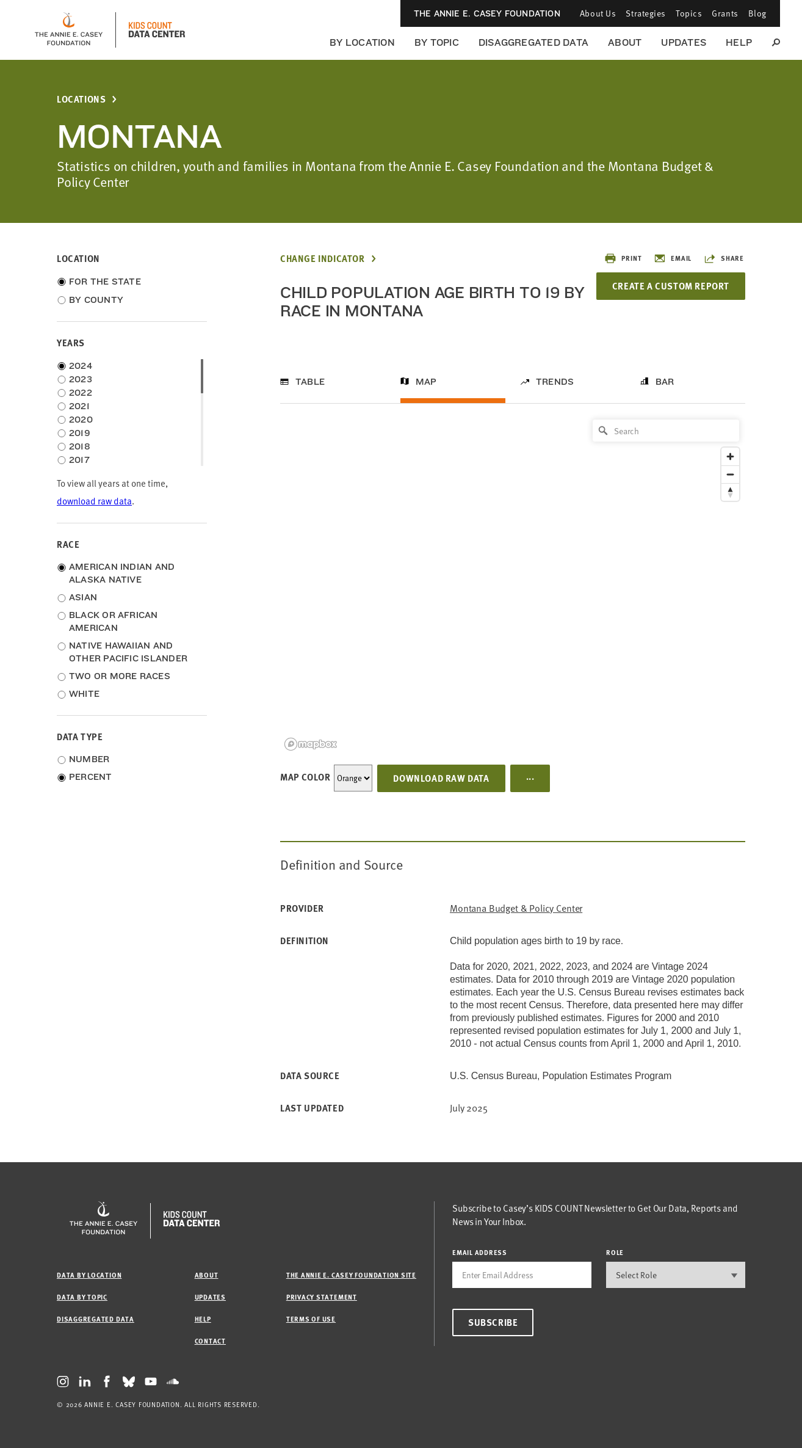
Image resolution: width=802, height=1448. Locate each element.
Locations (81, 99)
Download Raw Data (441, 778)
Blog (757, 13)
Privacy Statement (321, 1296)
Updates (683, 42)
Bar (665, 381)
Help (739, 42)
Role (615, 1252)
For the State (105, 281)
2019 (79, 432)
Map (426, 381)
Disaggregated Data (533, 42)
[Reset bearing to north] (730, 492)
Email (673, 258)
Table (310, 381)
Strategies (646, 13)
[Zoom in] (730, 456)
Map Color (305, 777)
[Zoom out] (730, 474)
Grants (725, 13)
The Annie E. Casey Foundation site (351, 1274)
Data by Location (89, 1274)
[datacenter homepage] (157, 29)
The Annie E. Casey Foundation (487, 13)
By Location (362, 42)
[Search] (666, 431)
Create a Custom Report (670, 286)
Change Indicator (322, 258)
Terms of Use (311, 1318)
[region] (512, 584)
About (624, 42)
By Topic (436, 42)
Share (724, 258)
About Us (598, 13)
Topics (689, 13)
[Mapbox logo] (311, 744)
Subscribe (493, 1322)
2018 (79, 446)
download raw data (94, 501)
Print (622, 258)
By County (96, 299)
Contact (210, 1340)
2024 (80, 365)
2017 (79, 459)
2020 (81, 419)
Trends (555, 381)
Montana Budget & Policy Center (516, 908)
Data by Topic (82, 1296)
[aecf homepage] (68, 30)
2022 (80, 392)
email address (479, 1252)
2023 (80, 379)
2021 (79, 406)
